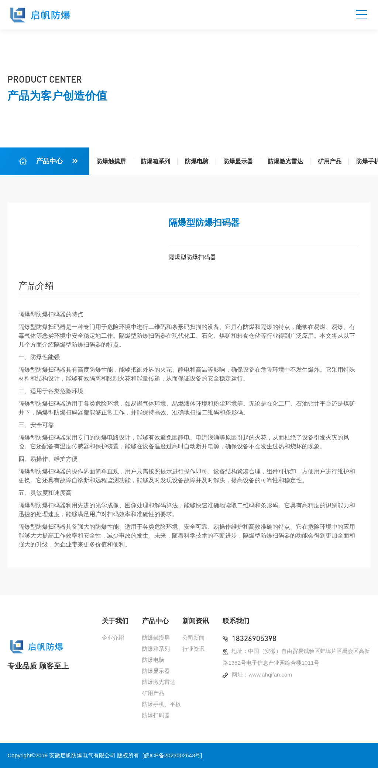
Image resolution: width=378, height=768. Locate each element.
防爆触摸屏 (111, 161)
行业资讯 (193, 649)
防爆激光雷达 (285, 161)
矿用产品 (329, 161)
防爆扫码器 (156, 715)
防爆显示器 (238, 161)
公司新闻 (193, 638)
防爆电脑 (197, 161)
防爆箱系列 (155, 161)
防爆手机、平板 (161, 704)
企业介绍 (113, 638)
